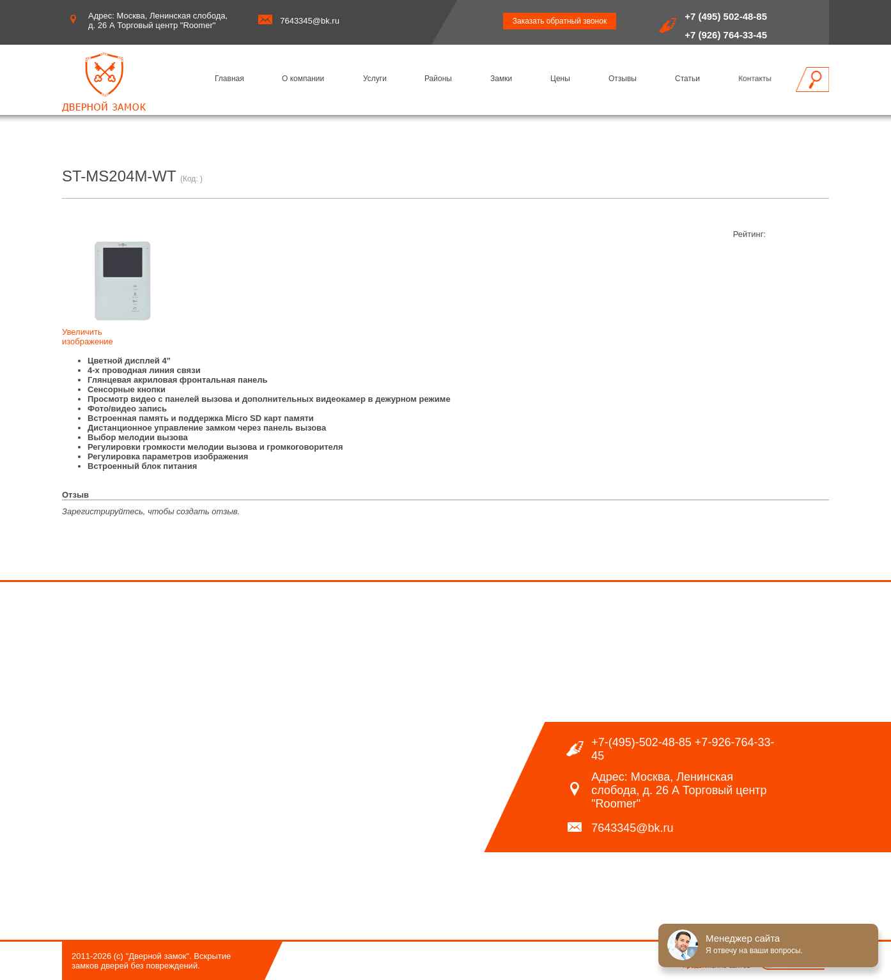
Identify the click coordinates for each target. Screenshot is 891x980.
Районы (438, 78)
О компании (303, 78)
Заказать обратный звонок (560, 21)
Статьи (687, 78)
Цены (560, 78)
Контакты (754, 78)
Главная (229, 78)
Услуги (375, 78)
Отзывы (622, 78)
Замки (501, 78)
